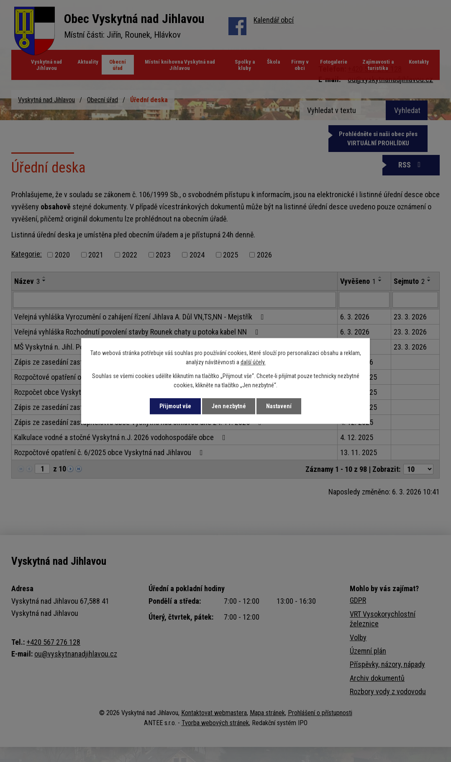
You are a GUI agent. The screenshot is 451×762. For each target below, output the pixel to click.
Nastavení (279, 406)
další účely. (253, 362)
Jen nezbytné (228, 406)
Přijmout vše (175, 406)
